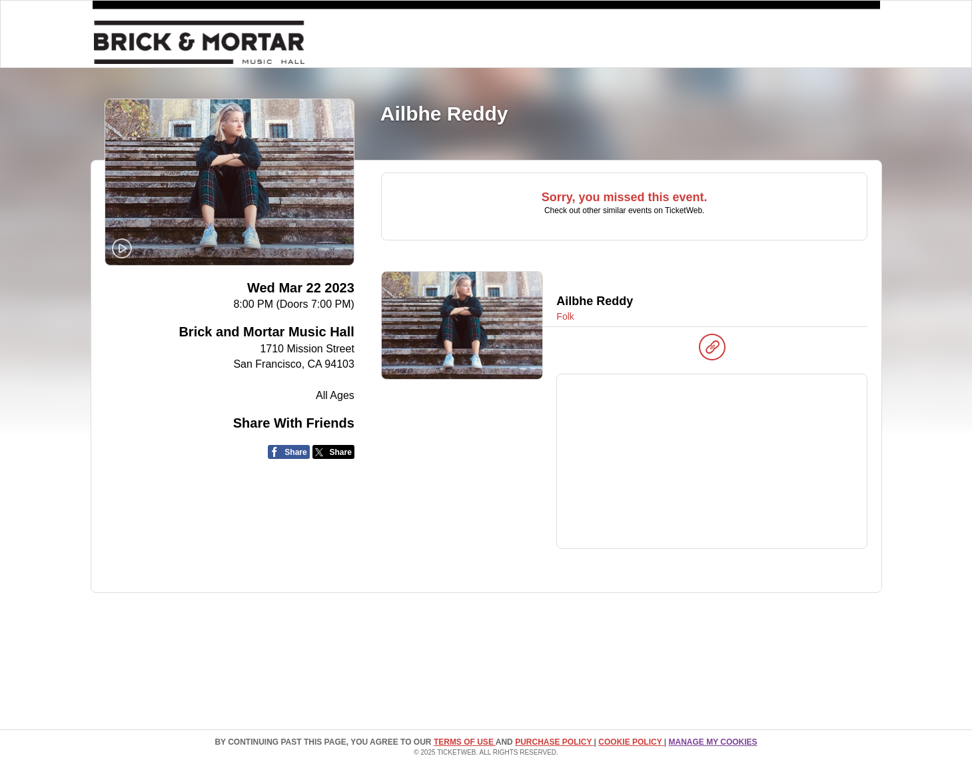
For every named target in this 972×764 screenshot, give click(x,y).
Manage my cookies (712, 742)
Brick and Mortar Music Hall (266, 331)
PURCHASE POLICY (554, 742)
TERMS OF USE (465, 742)
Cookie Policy (631, 742)
